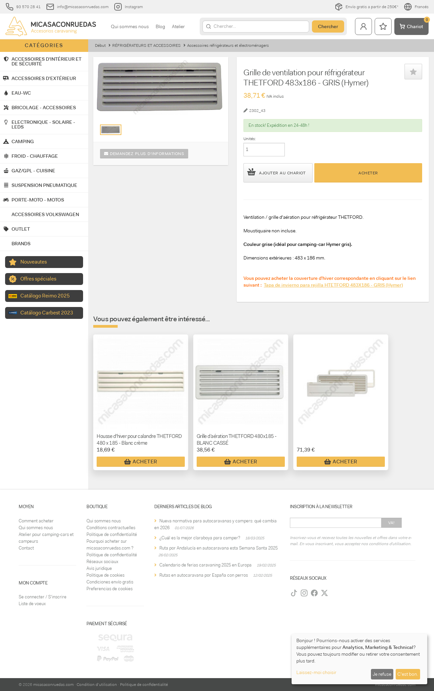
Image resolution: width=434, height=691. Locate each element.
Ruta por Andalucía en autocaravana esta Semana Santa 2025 (218, 548)
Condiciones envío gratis (109, 582)
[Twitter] (324, 593)
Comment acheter (36, 521)
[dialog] (359, 659)
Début (100, 45)
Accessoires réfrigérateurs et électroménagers (228, 45)
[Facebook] (314, 593)
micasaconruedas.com (53, 684)
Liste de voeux (32, 604)
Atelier (178, 26)
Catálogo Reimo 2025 (45, 295)
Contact (26, 548)
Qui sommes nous (130, 26)
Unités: (249, 138)
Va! (391, 522)
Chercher (328, 26)
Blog (160, 26)
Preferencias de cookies (109, 589)
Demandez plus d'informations (144, 153)
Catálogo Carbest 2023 (46, 312)
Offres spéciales (38, 278)
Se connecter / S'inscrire (42, 597)
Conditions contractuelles (110, 528)
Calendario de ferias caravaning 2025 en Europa (205, 565)
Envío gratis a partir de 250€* (366, 7)
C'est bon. (407, 674)
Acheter (368, 173)
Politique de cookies (105, 575)
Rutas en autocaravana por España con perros (203, 575)
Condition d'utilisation (97, 684)
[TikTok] (294, 593)
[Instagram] (304, 593)
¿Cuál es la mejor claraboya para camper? (199, 538)
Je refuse (382, 674)
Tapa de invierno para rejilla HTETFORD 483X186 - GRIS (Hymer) (333, 285)
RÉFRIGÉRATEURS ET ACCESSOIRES (146, 45)
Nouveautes (33, 261)
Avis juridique (99, 568)
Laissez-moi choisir (316, 672)
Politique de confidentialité (111, 534)
